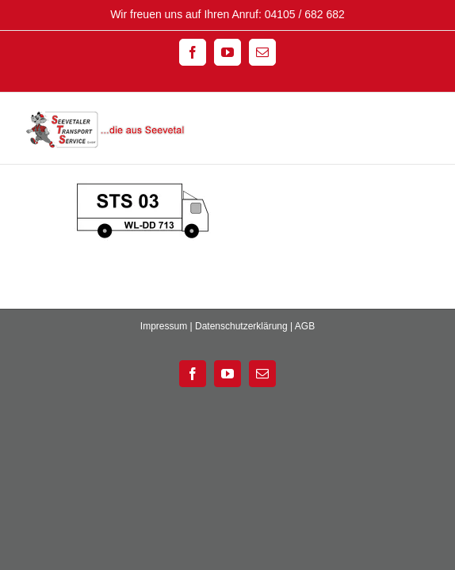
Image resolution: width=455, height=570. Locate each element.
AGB (305, 353)
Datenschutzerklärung (241, 353)
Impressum (163, 353)
